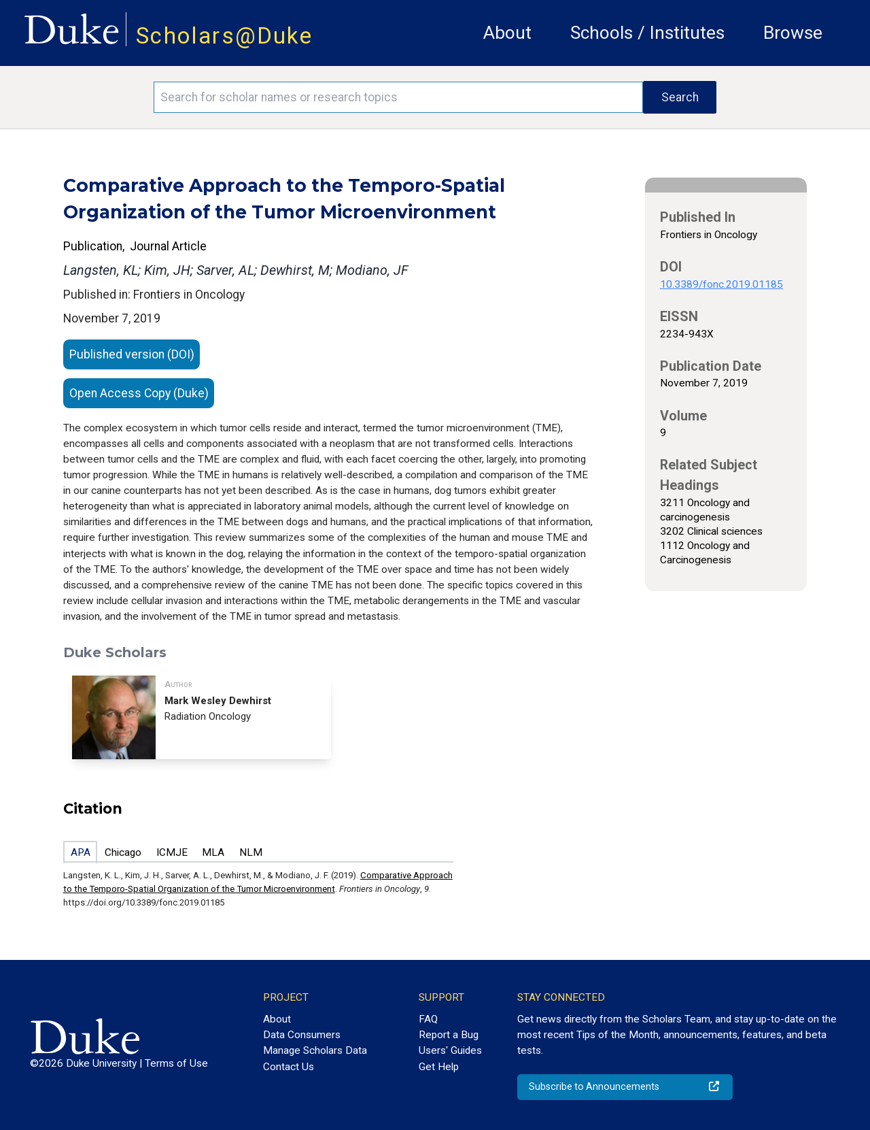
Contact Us (288, 1067)
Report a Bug (448, 1035)
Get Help (439, 1067)
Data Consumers (302, 1035)
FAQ (428, 1019)
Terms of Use (176, 1063)
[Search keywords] (398, 97)
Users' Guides (450, 1050)
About (507, 32)
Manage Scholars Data (315, 1050)
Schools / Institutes (647, 32)
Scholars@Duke (224, 35)
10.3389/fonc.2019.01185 (721, 284)
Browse (792, 32)
